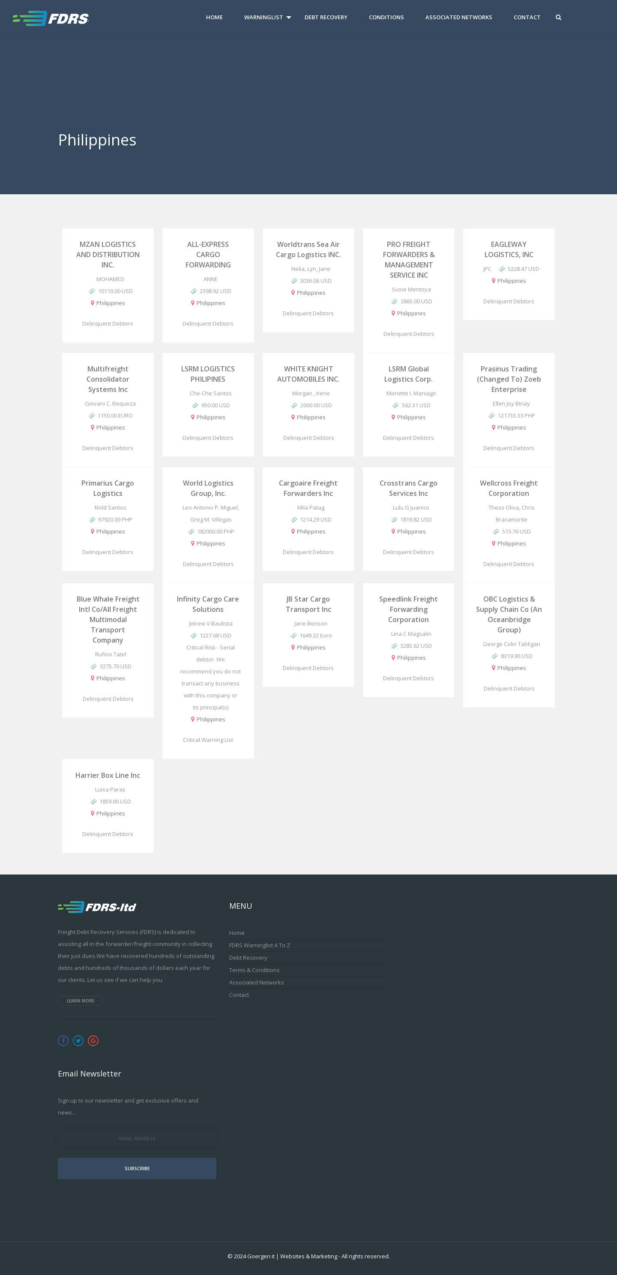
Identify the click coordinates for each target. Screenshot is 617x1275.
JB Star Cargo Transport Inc (308, 604)
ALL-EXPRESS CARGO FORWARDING (208, 255)
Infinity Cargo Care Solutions (208, 604)
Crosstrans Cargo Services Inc (408, 488)
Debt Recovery (326, 17)
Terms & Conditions (254, 970)
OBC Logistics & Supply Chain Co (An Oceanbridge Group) (509, 614)
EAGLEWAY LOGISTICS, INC (509, 249)
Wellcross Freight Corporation (509, 488)
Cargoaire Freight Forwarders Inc (308, 488)
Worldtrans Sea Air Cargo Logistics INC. (308, 249)
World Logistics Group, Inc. (208, 488)
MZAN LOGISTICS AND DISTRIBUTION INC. (108, 255)
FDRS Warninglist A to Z (259, 945)
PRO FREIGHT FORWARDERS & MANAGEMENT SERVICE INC (409, 260)
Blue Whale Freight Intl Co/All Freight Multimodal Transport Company (108, 619)
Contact (527, 17)
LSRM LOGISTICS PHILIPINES (208, 374)
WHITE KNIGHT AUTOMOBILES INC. (308, 374)
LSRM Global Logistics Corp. (408, 374)
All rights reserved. (365, 1256)
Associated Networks (458, 17)
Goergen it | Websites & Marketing (292, 1256)
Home (214, 17)
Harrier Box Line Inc (107, 775)
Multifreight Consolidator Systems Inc (108, 379)
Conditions (386, 17)
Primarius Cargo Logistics (107, 488)
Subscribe (137, 1168)
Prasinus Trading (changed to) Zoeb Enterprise (509, 379)
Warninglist (263, 17)
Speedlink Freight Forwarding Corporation (408, 609)
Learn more (80, 1001)
